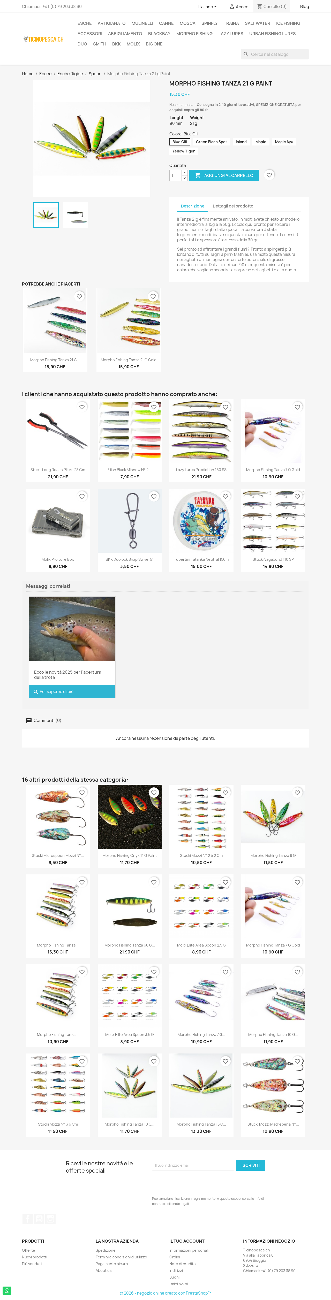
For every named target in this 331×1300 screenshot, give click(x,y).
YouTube (39, 1219)
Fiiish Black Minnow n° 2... (130, 469)
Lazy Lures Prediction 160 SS (201, 469)
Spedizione (106, 1250)
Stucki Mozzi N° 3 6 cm (58, 1124)
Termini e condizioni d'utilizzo (121, 1257)
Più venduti (32, 1263)
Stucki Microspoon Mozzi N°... (58, 855)
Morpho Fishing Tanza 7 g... (201, 1034)
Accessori (90, 33)
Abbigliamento (125, 33)
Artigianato (112, 23)
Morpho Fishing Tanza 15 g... (201, 1124)
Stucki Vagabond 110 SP (273, 559)
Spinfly (209, 23)
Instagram (50, 1219)
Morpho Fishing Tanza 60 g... (129, 945)
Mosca (187, 23)
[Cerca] (275, 54)
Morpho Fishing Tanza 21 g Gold (128, 359)
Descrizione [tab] (192, 206)
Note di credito (182, 1263)
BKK (116, 44)
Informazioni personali (188, 1250)
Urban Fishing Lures (272, 33)
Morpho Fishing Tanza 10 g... (273, 1034)
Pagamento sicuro (112, 1263)
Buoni (174, 1277)
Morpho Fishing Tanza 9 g (273, 855)
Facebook (27, 1219)
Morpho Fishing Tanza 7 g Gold (273, 469)
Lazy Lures (231, 33)
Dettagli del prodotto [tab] (233, 206)
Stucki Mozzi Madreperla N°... (273, 1124)
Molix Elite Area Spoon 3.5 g (129, 1034)
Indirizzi (176, 1270)
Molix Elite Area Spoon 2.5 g (201, 945)
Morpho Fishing (194, 33)
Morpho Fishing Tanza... (58, 945)
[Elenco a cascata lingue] (208, 7)
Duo (82, 44)
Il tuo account (187, 1241)
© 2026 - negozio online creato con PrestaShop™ (166, 1293)
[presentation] (191, 1183)
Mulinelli (142, 23)
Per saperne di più (53, 692)
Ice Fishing (288, 23)
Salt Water (257, 23)
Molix (133, 44)
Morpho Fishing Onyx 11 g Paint (129, 855)
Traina (231, 23)
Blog (304, 6)
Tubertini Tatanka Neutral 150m (201, 559)
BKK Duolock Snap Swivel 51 (130, 559)
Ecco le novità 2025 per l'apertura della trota (67, 674)
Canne (166, 23)
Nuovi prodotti (34, 1257)
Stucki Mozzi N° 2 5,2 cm (201, 855)
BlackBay (159, 33)
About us (104, 1270)
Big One (154, 44)
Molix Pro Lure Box (58, 559)
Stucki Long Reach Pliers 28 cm (58, 469)
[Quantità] (175, 175)
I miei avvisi (178, 1283)
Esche (85, 23)
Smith (99, 44)
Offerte (28, 1250)
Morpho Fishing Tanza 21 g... (55, 359)
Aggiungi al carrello (224, 175)
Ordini (174, 1257)
